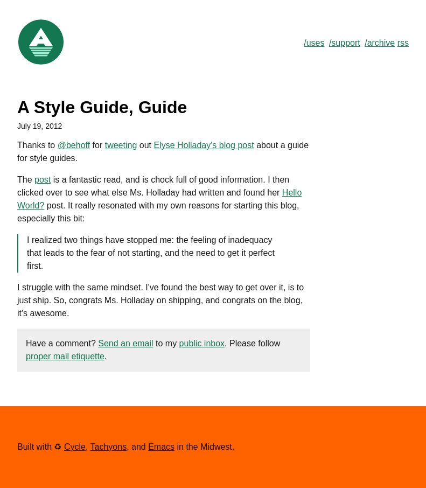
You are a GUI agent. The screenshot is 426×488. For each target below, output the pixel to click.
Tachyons (108, 446)
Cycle (75, 446)
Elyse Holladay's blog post (203, 145)
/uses (314, 42)
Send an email (125, 343)
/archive (380, 42)
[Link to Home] (41, 63)
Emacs (161, 446)
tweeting (121, 145)
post (42, 179)
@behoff (74, 145)
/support (344, 42)
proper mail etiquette (65, 356)
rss (403, 42)
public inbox (202, 343)
